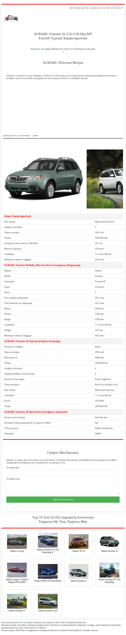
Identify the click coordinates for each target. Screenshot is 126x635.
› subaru (35, 135)
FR (86, 8)
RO (94, 8)
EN (71, 8)
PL (115, 8)
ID (118, 8)
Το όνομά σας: (13, 467)
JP (122, 8)
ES (98, 8)
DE (107, 8)
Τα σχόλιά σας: (13, 479)
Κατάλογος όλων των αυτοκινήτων (16, 135)
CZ (111, 8)
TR (75, 8)
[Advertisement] (63, 110)
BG (78, 8)
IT (104, 8)
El (101, 8)
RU (82, 8)
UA (90, 8)
